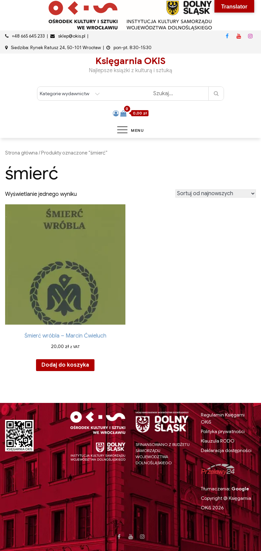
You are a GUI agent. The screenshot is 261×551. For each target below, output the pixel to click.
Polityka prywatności (223, 431)
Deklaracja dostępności (226, 450)
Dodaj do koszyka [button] (65, 365)
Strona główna (21, 153)
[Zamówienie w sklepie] (215, 193)
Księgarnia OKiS (130, 61)
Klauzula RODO (217, 441)
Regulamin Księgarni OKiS (223, 418)
